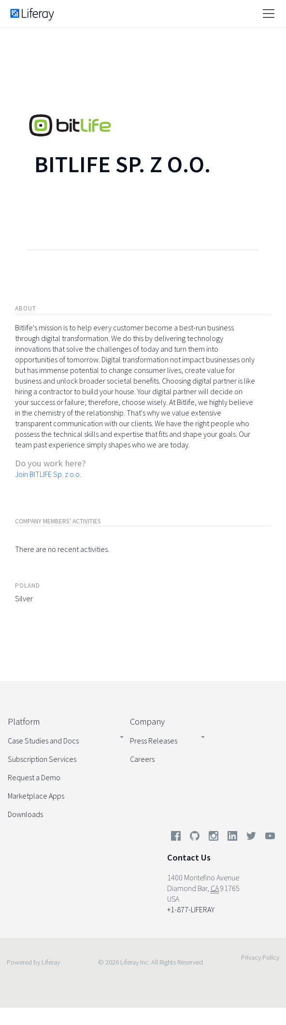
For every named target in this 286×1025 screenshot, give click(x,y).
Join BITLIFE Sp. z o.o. (48, 474)
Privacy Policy (260, 957)
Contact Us (189, 857)
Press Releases (153, 740)
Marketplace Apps (36, 796)
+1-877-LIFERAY (190, 909)
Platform (24, 721)
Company (147, 721)
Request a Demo (34, 777)
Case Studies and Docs (43, 740)
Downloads (25, 814)
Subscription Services (42, 759)
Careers (142, 759)
